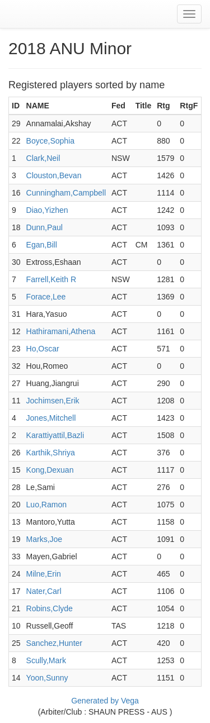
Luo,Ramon (46, 504)
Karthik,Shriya (50, 452)
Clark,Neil (43, 158)
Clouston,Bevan (54, 175)
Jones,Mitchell (51, 417)
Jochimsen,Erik (53, 400)
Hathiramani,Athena (61, 331)
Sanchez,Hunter (54, 643)
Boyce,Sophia (50, 140)
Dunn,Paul (44, 227)
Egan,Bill (41, 244)
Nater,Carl (44, 591)
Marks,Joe (44, 539)
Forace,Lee (46, 296)
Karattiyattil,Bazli (55, 435)
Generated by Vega (105, 700)
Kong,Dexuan (50, 469)
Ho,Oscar (42, 348)
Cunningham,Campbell (66, 192)
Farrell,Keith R (51, 279)
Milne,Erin (43, 573)
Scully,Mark (46, 660)
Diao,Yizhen (47, 210)
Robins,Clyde (49, 608)
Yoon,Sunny (47, 677)
